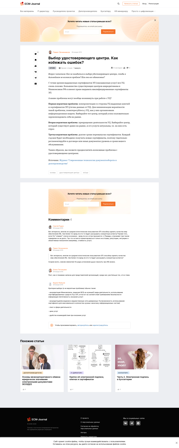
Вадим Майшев (59, 283)
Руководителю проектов (64, 11)
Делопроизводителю (87, 11)
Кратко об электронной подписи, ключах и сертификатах (87, 378)
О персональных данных (90, 422)
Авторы (84, 432)
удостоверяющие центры (69, 173)
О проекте (85, 418)
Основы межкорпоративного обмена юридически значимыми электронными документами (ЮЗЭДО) (41, 381)
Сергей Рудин (58, 226)
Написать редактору (89, 437)
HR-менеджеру (121, 11)
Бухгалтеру (106, 11)
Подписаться (108, 31)
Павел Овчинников (60, 248)
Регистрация (154, 4)
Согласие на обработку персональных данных (90, 427)
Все (27, 11)
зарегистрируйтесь (100, 325)
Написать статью (131, 4)
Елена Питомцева (60, 270)
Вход (144, 4)
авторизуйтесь (83, 325)
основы (53, 173)
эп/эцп (85, 173)
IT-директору (43, 11)
